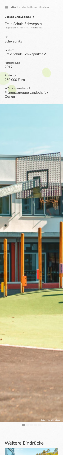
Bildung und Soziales (18, 17)
